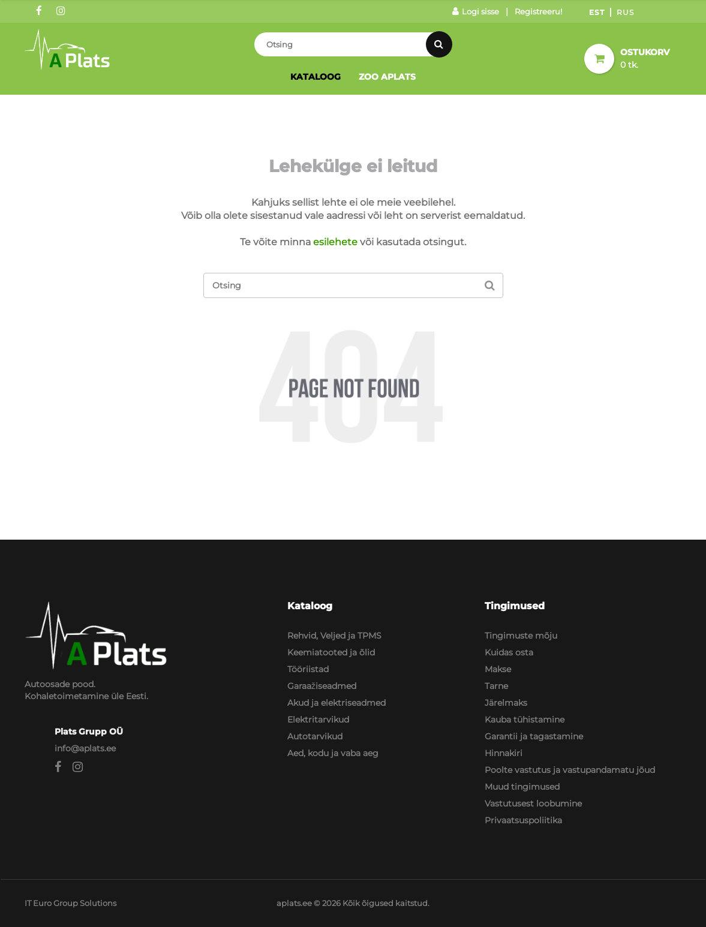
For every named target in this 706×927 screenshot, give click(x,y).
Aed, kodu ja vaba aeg (332, 753)
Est (597, 12)
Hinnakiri (503, 753)
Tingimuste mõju (521, 635)
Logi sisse (475, 11)
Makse (498, 669)
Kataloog (315, 76)
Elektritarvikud (318, 719)
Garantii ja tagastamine (534, 736)
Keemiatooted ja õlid (331, 652)
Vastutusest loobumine (533, 803)
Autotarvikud (315, 736)
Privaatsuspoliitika (523, 820)
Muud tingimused (522, 786)
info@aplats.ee (85, 748)
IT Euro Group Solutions (70, 903)
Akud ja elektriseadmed (336, 702)
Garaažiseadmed (321, 686)
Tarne (496, 686)
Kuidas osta (509, 652)
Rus (625, 12)
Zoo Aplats (387, 76)
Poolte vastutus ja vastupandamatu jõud (570, 770)
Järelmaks (506, 702)
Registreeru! (538, 11)
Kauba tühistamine (524, 719)
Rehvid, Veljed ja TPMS (334, 635)
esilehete (335, 242)
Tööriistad (308, 669)
